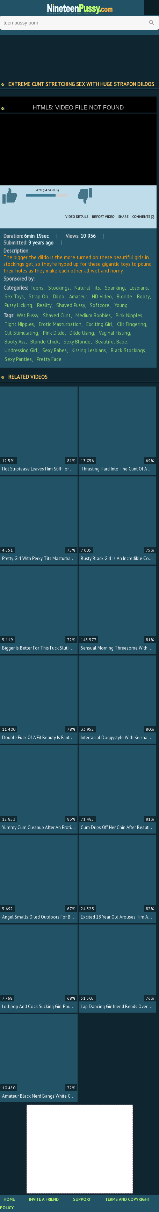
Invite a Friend (44, 1199)
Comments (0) (143, 216)
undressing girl (21, 350)
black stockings (128, 350)
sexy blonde (77, 341)
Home (9, 1199)
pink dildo (54, 332)
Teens (36, 287)
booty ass (15, 341)
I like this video (9, 195)
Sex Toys (14, 296)
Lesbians (139, 287)
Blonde (124, 296)
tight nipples (19, 324)
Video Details (76, 216)
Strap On (38, 296)
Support (82, 1199)
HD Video (102, 296)
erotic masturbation (60, 324)
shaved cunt (57, 315)
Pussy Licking (18, 305)
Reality (44, 305)
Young (121, 305)
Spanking (115, 287)
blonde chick (44, 341)
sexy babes (54, 350)
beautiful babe (111, 341)
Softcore (99, 305)
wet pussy (27, 315)
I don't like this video (84, 195)
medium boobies (93, 315)
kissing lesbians (89, 350)
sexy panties (18, 359)
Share (123, 216)
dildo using (82, 332)
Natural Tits (87, 287)
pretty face (49, 359)
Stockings (59, 287)
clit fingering (131, 324)
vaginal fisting (114, 332)
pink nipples (129, 315)
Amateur (78, 296)
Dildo (58, 296)
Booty (143, 296)
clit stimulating (21, 332)
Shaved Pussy (70, 305)
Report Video (103, 216)
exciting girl (99, 324)
